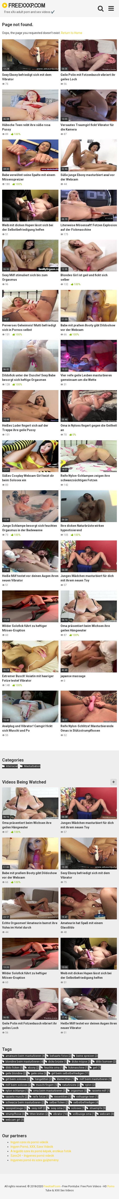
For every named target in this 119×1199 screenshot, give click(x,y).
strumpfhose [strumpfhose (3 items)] (15, 1113)
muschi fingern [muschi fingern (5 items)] (47, 1084)
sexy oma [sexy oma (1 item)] (58, 1108)
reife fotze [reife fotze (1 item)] (41, 1096)
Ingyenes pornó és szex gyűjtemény (35, 1160)
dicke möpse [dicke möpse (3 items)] (81, 1061)
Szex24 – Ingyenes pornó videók (32, 1155)
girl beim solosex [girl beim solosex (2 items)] (18, 1079)
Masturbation (32, 766)
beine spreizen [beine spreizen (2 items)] (87, 1055)
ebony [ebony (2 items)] (33, 1067)
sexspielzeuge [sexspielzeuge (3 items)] (16, 1108)
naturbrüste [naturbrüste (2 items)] (71, 1084)
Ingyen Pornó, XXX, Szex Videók (32, 1146)
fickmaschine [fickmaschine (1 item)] (78, 1067)
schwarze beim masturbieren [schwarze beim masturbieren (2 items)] (25, 1102)
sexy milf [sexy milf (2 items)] (38, 1108)
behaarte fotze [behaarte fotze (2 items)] (61, 1055)
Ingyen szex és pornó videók (29, 1142)
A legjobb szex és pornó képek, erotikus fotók (41, 1151)
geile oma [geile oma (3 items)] (39, 1073)
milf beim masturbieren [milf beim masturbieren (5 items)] (95, 1079)
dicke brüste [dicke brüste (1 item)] (57, 1061)
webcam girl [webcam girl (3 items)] (15, 1119)
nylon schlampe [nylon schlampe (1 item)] (17, 1090)
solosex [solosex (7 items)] (78, 1108)
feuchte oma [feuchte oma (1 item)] (53, 1067)
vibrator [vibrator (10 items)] (60, 1113)
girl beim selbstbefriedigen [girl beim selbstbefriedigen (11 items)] (70, 1073)
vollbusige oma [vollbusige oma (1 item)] (84, 1113)
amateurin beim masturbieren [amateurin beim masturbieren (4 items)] (25, 1055)
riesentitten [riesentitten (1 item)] (62, 1096)
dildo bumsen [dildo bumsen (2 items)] (106, 1061)
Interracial (12, 766)
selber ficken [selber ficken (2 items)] (59, 1102)
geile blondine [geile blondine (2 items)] (16, 1073)
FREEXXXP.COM (23, 5)
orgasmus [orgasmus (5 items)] (79, 1090)
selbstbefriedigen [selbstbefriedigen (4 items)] (86, 1102)
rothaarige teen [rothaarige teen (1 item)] (87, 1096)
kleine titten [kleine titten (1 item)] (66, 1079)
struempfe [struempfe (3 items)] (97, 1108)
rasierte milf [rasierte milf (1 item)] (101, 1090)
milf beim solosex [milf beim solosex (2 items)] (18, 1084)
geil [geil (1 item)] (97, 1067)
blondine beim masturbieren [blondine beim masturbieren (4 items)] (25, 1061)
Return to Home (71, 33)
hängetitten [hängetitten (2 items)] (43, 1079)
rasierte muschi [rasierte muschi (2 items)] (17, 1096)
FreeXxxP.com (52, 1186)
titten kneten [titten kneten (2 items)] (39, 1113)
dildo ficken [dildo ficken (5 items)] (14, 1067)
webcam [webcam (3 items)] (107, 1113)
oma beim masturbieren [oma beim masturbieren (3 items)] (49, 1090)
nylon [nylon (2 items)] (90, 1084)
